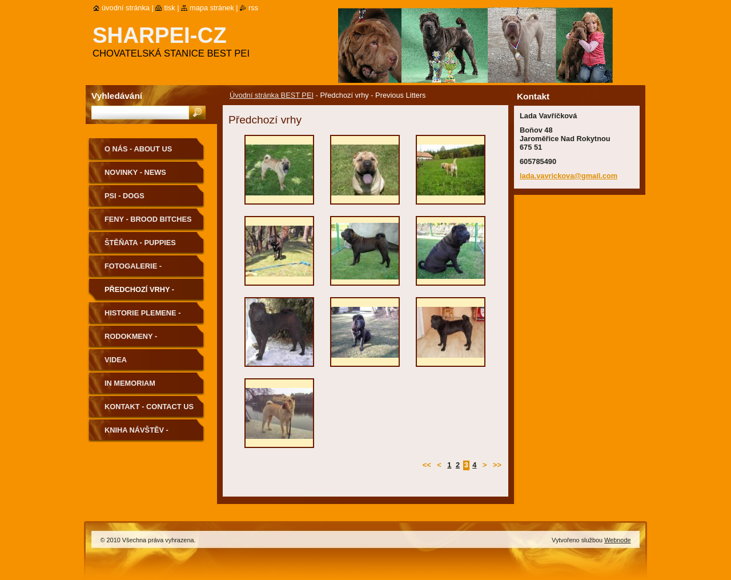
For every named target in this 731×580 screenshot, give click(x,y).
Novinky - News (135, 172)
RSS (253, 7)
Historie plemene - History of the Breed (149, 317)
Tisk (169, 7)
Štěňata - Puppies (140, 242)
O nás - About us (138, 149)
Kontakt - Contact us (149, 406)
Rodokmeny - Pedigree (131, 340)
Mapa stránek (212, 7)
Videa (116, 359)
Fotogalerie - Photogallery (135, 270)
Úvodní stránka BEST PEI (272, 95)
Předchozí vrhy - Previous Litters (140, 293)
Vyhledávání (116, 96)
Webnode (617, 540)
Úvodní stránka (126, 7)
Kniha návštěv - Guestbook (136, 434)
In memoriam (130, 383)
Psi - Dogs (124, 195)
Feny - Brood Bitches (148, 219)
